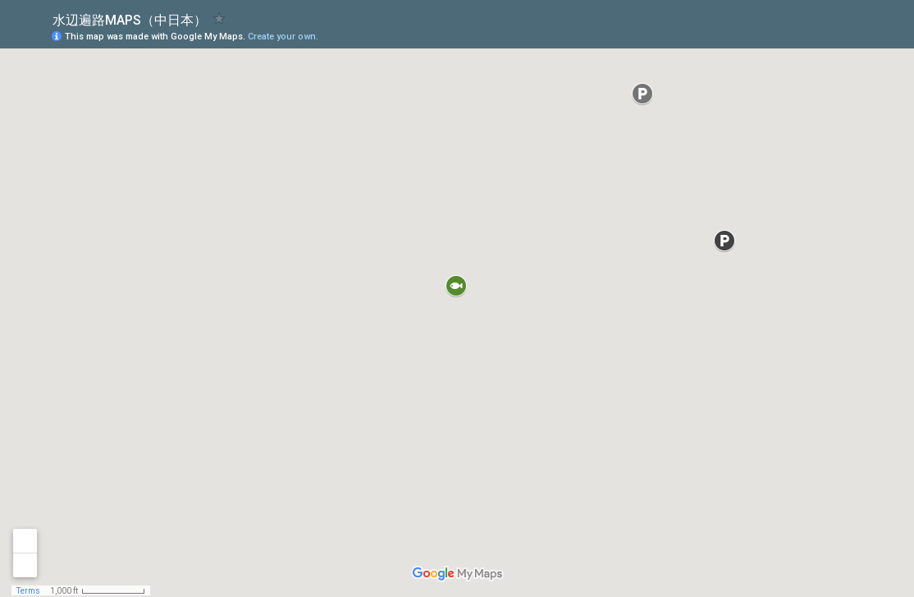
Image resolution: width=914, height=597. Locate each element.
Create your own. (283, 36)
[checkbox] (219, 18)
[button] (836, 35)
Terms (28, 590)
